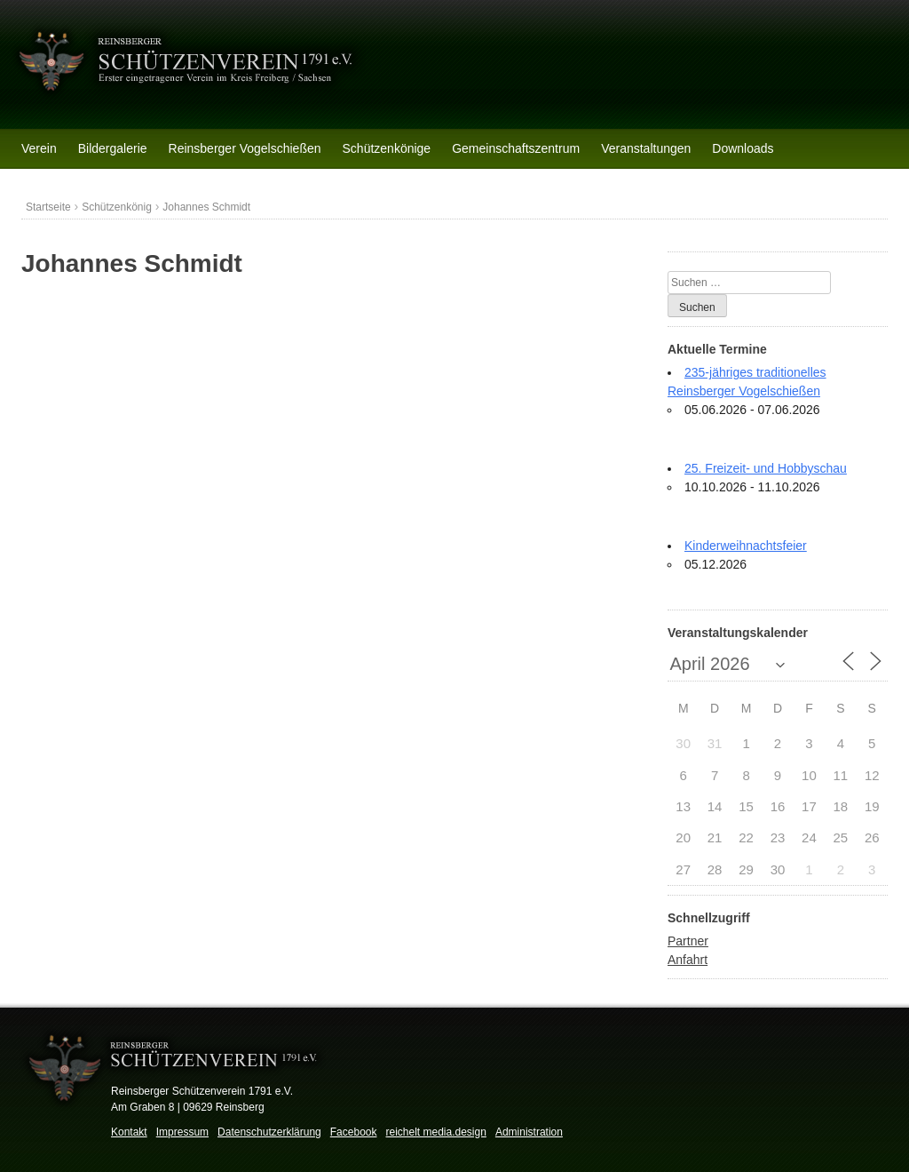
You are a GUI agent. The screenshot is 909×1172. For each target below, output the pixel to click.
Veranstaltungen (646, 148)
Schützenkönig (117, 207)
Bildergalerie (112, 148)
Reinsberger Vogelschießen (245, 148)
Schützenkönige (387, 148)
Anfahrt (687, 960)
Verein (39, 148)
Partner (688, 941)
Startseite (48, 207)
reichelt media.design (435, 1132)
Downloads (742, 148)
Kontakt (129, 1132)
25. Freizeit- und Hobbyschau (765, 468)
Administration (529, 1132)
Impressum (182, 1132)
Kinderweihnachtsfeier (745, 545)
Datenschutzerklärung (269, 1132)
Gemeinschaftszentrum (516, 148)
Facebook (353, 1132)
